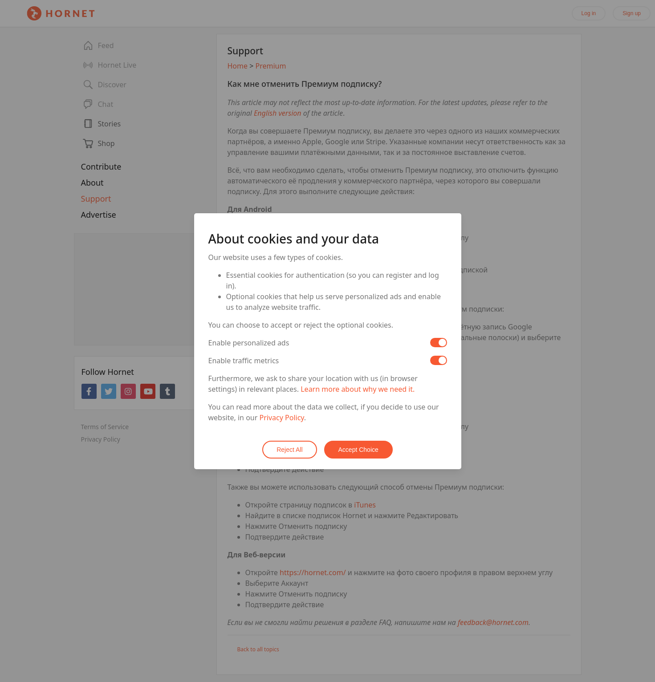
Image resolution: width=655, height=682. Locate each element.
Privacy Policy (282, 417)
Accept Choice (358, 449)
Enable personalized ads (248, 343)
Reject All (289, 449)
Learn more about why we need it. (358, 389)
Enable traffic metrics (243, 360)
